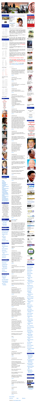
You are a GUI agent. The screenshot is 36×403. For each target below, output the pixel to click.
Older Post (23, 398)
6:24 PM (12, 263)
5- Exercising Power (5, 190)
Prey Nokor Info (4, 275)
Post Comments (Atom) (17, 400)
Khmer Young (13, 219)
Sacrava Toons (29, 346)
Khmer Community (30, 313)
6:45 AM (12, 140)
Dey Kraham (4, 239)
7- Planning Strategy (5, 193)
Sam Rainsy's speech (5, 240)
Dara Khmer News (30, 285)
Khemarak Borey (29, 330)
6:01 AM (12, 113)
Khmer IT (28, 303)
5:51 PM (12, 248)
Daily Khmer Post (30, 265)
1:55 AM (12, 75)
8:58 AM (12, 152)
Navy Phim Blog (29, 342)
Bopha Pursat (29, 271)
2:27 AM (12, 92)
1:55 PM (12, 306)
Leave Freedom (29, 288)
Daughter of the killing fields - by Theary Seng (30, 371)
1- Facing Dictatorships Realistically (4, 182)
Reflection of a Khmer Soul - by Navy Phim (30, 367)
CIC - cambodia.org (30, 325)
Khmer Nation (4, 262)
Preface (3, 180)
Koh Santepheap (4, 271)
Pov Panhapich (17, 64)
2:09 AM (12, 86)
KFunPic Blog (29, 268)
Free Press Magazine (5, 261)
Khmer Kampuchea (30, 267)
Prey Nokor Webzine (5, 279)
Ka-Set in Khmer (4, 268)
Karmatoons (29, 328)
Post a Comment (11, 396)
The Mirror (3, 244)
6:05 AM (12, 129)
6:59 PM (12, 317)
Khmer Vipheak (29, 309)
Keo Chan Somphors (30, 296)
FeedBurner (30, 117)
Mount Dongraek (29, 270)
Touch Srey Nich (21, 64)
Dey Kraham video (5, 232)
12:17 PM (12, 337)
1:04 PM (12, 174)
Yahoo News (4, 257)
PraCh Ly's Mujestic (30, 345)
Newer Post (11, 398)
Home (17, 398)
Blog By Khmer (29, 314)
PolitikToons (29, 343)
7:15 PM (12, 378)
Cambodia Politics (5, 264)
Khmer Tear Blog (29, 273)
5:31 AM (12, 394)
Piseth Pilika (13, 64)
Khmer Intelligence (5, 248)
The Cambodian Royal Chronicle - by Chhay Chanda (30, 360)
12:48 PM (12, 349)
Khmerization (4, 250)
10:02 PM (12, 285)
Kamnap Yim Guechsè (30, 327)
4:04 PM (12, 217)
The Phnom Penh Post (5, 254)
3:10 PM (12, 180)
